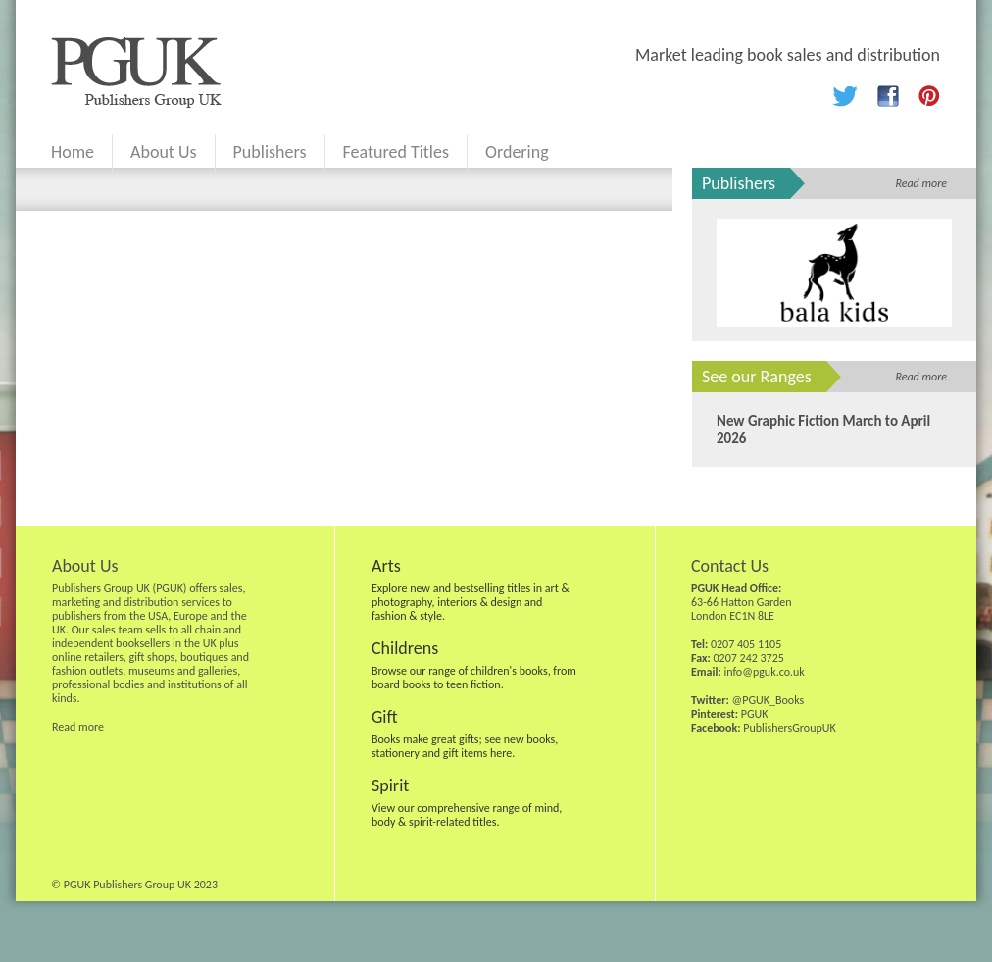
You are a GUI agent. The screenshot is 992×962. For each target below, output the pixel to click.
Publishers (270, 152)
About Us (163, 152)
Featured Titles (396, 152)
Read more (921, 183)
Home (72, 152)
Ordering (517, 152)
